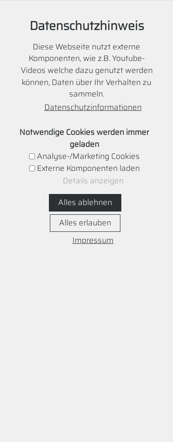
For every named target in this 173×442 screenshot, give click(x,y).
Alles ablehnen (85, 202)
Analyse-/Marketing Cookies (88, 156)
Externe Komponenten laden (88, 168)
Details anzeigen (93, 181)
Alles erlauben (85, 223)
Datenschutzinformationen (93, 107)
